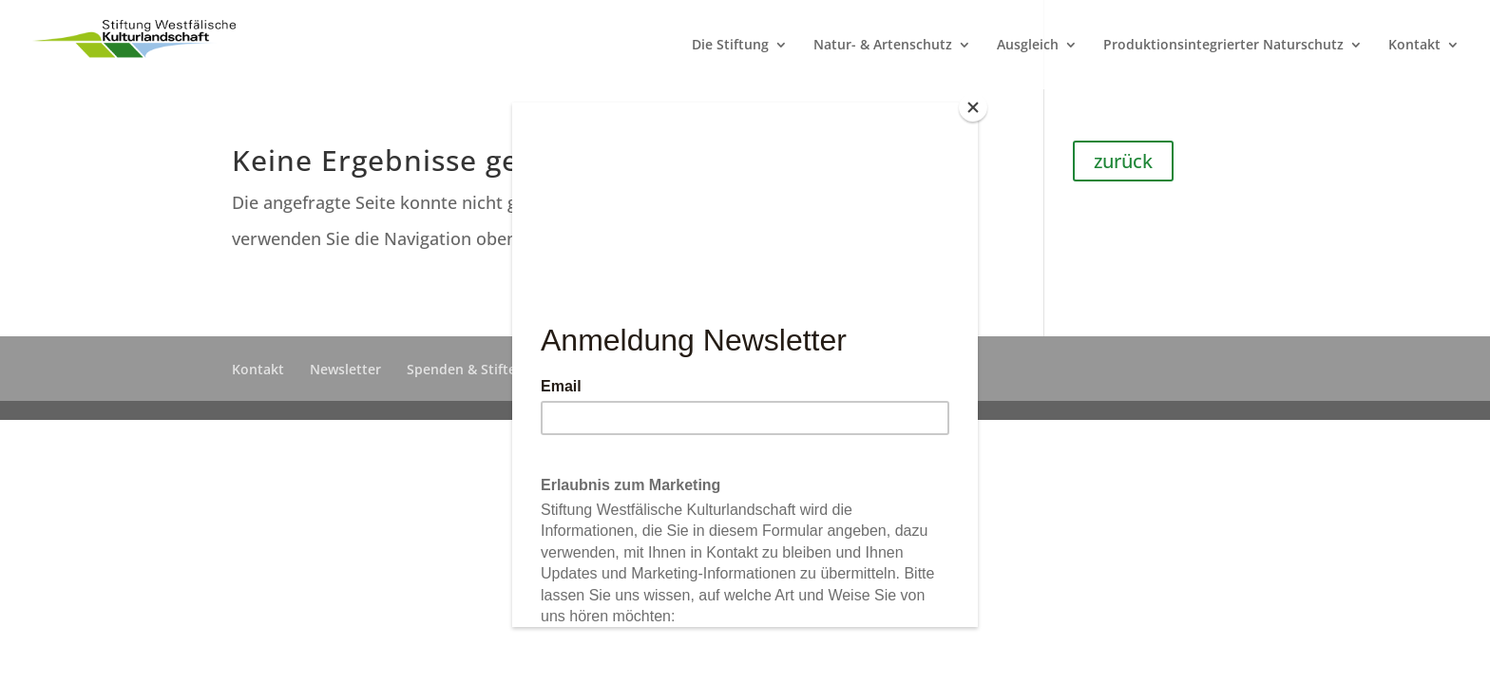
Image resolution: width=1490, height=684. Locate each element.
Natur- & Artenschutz (882, 45)
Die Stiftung (730, 45)
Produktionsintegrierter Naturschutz (1223, 45)
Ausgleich (1028, 45)
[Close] (973, 107)
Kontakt (1414, 45)
